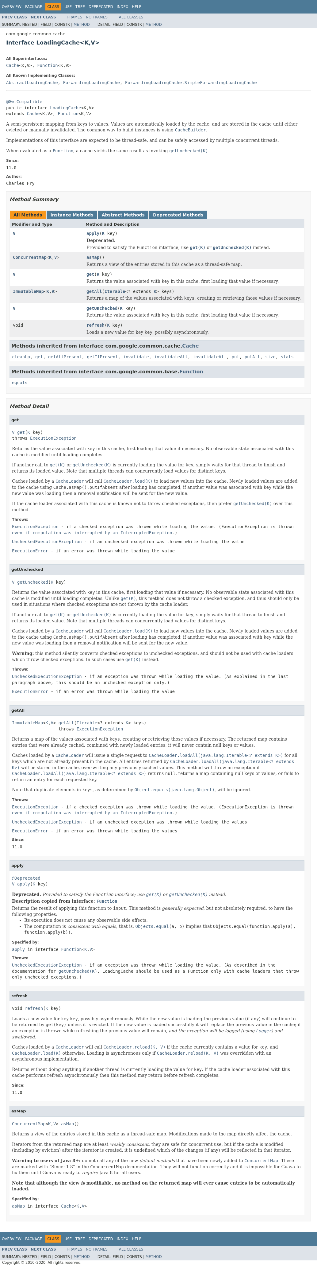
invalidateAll (171, 356)
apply (92, 233)
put (235, 356)
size (270, 356)
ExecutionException (53, 438)
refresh (95, 325)
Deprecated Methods (178, 214)
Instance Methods (71, 214)
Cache (12, 65)
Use (68, 7)
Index (122, 7)
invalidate (136, 356)
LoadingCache (65, 107)
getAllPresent (65, 356)
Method (82, 24)
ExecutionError (30, 550)
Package (33, 7)
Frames (74, 17)
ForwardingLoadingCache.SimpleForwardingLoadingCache (191, 82)
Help (136, 7)
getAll (94, 291)
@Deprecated (26, 878)
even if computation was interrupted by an (92, 532)
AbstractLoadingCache (32, 82)
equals (20, 382)
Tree (80, 7)
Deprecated (101, 7)
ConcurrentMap (30, 257)
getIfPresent (102, 356)
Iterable (115, 291)
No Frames (97, 17)
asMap (92, 257)
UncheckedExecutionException (47, 541)
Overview (11, 7)
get (90, 274)
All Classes (131, 17)
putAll (252, 356)
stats (287, 356)
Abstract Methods (123, 214)
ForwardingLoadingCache (91, 82)
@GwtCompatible (24, 101)
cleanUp (21, 356)
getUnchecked (101, 308)
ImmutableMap (28, 291)
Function (47, 65)
